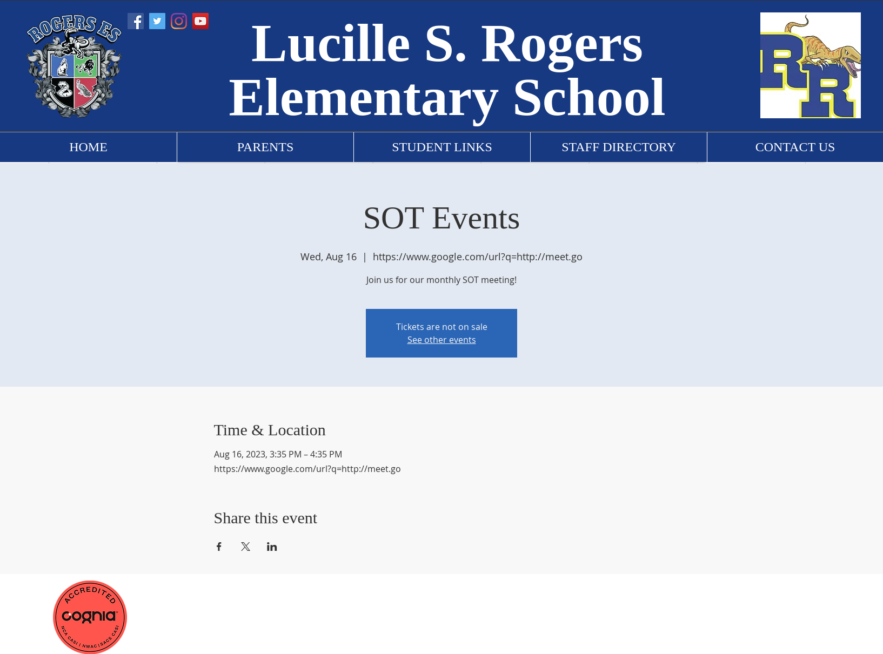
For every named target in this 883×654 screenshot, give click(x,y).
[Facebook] (136, 21)
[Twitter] (157, 21)
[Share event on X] (245, 546)
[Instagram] (179, 21)
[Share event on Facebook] (219, 546)
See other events (441, 340)
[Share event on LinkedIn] (272, 546)
